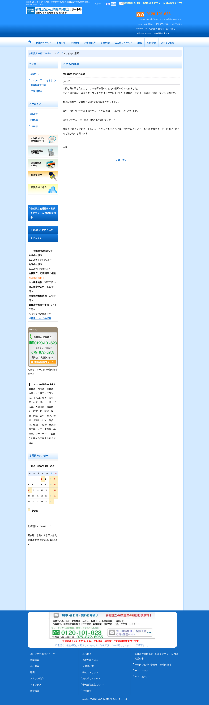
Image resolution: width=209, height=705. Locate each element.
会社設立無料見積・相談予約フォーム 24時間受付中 (43, 213)
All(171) (34, 74)
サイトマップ (141, 670)
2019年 (34, 120)
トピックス (36, 238)
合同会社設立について (41, 230)
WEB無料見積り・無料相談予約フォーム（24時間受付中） (151, 3)
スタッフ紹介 (37, 678)
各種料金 (86, 654)
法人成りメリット (91, 678)
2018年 (34, 126)
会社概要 (34, 666)
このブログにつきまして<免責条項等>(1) (43, 82)
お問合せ (86, 690)
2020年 (34, 114)
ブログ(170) (36, 91)
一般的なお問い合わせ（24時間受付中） (155, 664)
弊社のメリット (90, 672)
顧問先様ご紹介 (90, 660)
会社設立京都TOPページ (42, 654)
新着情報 (34, 690)
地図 (32, 672)
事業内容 (34, 660)
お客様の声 (88, 666)
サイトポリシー (142, 677)
